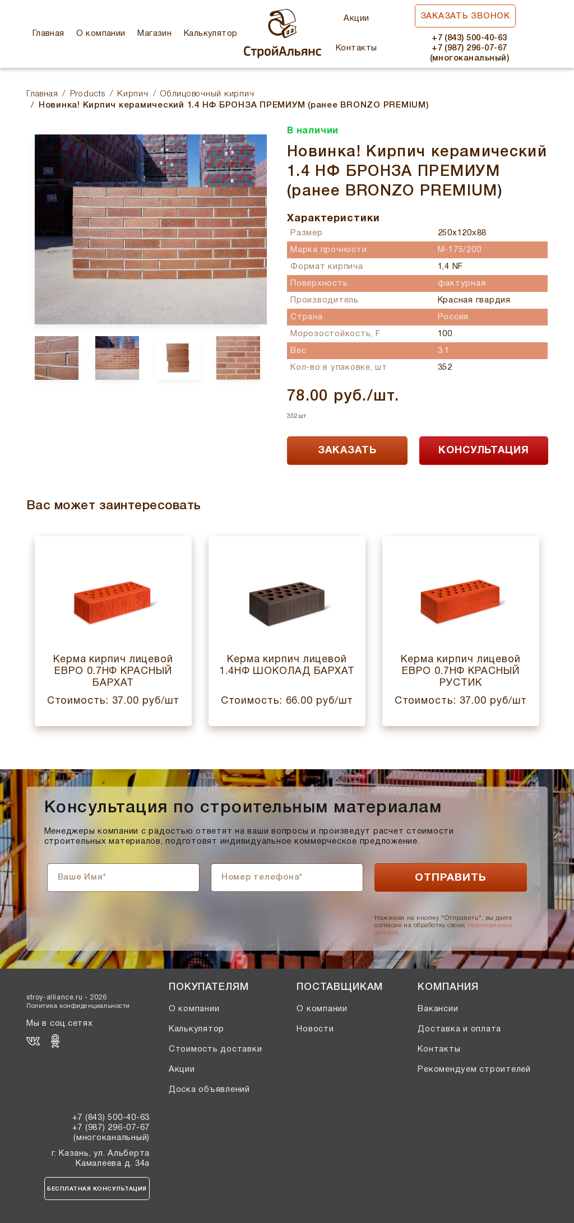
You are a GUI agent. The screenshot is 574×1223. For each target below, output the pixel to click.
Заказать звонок (465, 16)
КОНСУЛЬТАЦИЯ (483, 450)
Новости (315, 1029)
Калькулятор (211, 34)
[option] (147, 229)
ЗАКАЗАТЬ (347, 450)
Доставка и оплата (459, 1029)
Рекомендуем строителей (474, 1069)
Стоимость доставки (215, 1049)
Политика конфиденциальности (78, 1006)
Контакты (356, 48)
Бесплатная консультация (97, 1189)
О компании (101, 34)
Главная (48, 34)
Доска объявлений (209, 1090)
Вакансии (438, 1009)
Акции (356, 18)
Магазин (154, 34)
